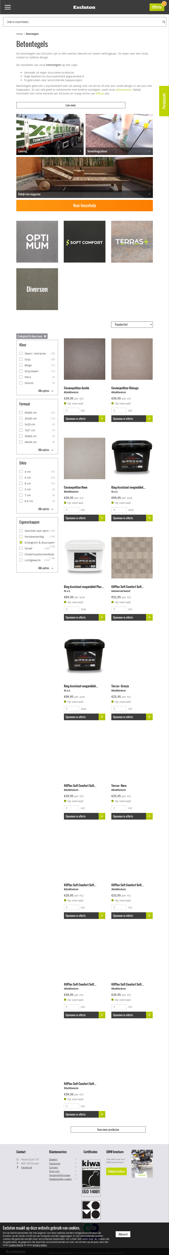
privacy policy (40, 1244)
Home (19, 33)
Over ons (54, 1168)
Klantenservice (58, 1149)
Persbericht (164, 101)
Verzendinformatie (59, 1172)
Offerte (158, 6)
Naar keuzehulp (84, 203)
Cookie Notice (16, 1244)
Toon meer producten (108, 1127)
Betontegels (32, 33)
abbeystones (124, 89)
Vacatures (54, 1160)
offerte (99, 93)
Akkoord (123, 1234)
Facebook (26, 1164)
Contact (53, 1164)
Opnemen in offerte (86, 415)
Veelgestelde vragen (60, 1176)
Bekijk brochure (116, 1169)
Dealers (53, 1156)
